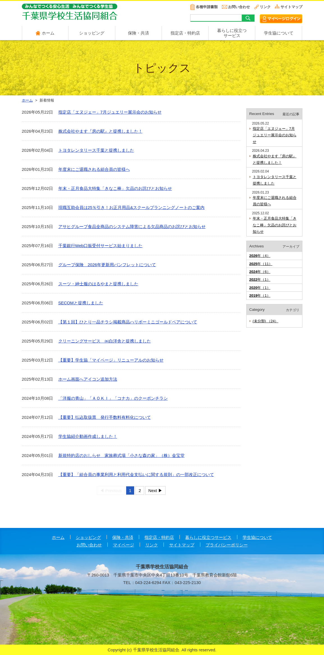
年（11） (260, 264)
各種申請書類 (207, 7)
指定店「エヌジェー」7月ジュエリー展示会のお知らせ (110, 112)
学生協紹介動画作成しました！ (87, 436)
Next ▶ (155, 490)
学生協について (278, 33)
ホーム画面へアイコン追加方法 (87, 379)
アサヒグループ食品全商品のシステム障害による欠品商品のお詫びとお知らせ (132, 226)
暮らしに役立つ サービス (232, 33)
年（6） (259, 272)
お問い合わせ (239, 7)
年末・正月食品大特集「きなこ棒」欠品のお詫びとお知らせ (115, 188)
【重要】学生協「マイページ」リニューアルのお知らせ (111, 360)
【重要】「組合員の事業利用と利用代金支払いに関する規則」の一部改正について (136, 474)
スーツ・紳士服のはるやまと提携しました (98, 283)
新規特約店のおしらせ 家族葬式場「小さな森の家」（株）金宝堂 (121, 455)
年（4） (259, 256)
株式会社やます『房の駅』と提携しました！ (100, 131)
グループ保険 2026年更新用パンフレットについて (107, 264)
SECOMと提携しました (80, 302)
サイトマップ (291, 7)
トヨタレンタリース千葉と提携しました (96, 150)
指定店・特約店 (185, 33)
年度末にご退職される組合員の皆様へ (94, 169)
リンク (265, 7)
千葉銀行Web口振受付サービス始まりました (100, 245)
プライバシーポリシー (227, 545)
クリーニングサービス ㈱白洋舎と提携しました (104, 341)
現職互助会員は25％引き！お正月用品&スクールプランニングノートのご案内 (131, 207)
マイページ (123, 545)
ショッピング (91, 33)
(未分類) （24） (266, 321)
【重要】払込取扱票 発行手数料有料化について (104, 417)
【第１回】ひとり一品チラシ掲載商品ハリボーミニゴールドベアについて (127, 322)
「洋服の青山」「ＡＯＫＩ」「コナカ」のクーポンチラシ (113, 398)
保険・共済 (138, 33)
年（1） (259, 279)
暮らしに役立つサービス (208, 537)
